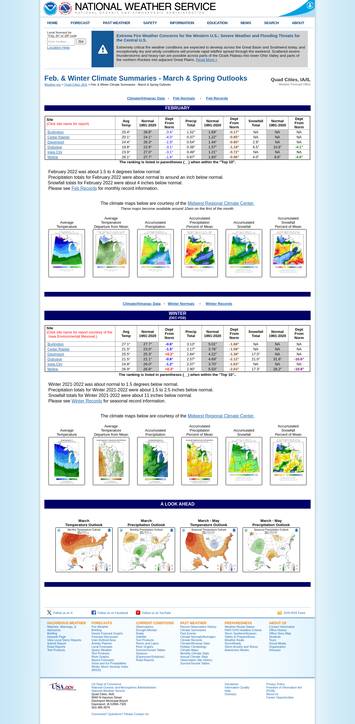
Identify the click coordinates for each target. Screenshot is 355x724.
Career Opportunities (280, 697)
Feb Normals (184, 98)
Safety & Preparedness (240, 636)
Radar (140, 633)
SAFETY (150, 23)
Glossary (275, 650)
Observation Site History (196, 660)
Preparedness (238, 623)
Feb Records (217, 98)
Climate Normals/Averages (197, 636)
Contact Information (282, 626)
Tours (272, 640)
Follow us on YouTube (153, 613)
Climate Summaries (193, 630)
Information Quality (237, 687)
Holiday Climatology (193, 646)
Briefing (52, 633)
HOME (52, 23)
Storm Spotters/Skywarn (241, 633)
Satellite (141, 636)
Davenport (55, 142)
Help (228, 690)
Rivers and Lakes (147, 643)
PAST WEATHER (116, 23)
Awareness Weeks (237, 650)
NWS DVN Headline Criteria (243, 630)
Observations (144, 626)
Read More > (206, 60)
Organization (277, 646)
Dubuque (54, 147)
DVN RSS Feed (291, 613)
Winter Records (219, 304)
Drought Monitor (146, 630)
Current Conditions (155, 623)
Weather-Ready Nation (240, 626)
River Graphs (100, 656)
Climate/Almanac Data (146, 98)
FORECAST (80, 23)
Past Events (188, 633)
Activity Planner (102, 643)
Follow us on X (60, 613)
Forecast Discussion (105, 636)
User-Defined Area (104, 640)
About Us (277, 623)
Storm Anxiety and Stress (241, 646)
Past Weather (193, 623)
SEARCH (271, 23)
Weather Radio (234, 640)
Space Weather (102, 650)
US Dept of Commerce (106, 684)
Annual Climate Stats (194, 656)
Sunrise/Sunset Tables (150, 650)
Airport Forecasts (103, 660)
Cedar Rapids (58, 137)
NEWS (245, 23)
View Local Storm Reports (64, 640)
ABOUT (298, 23)
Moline (52, 157)
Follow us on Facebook (110, 613)
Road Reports (56, 646)
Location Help (58, 47)
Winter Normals (181, 304)
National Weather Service (108, 690)
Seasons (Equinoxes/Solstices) (150, 655)
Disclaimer (232, 684)
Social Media (277, 643)
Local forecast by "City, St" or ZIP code (62, 34)
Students (275, 636)
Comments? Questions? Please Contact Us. (120, 714)
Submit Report (56, 643)
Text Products (56, 650)
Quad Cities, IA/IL (75, 84)
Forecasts (102, 623)
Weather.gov (52, 84)
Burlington (55, 132)
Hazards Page (56, 636)
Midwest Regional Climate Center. (220, 203)
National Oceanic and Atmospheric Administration (124, 687)
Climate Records (191, 640)
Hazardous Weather (66, 623)
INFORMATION (182, 23)
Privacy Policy (275, 684)
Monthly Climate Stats (194, 653)
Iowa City (54, 152)
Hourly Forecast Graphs (107, 633)
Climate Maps (189, 650)
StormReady (233, 643)
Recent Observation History (198, 626)
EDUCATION (217, 23)
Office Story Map (280, 633)
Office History (278, 630)
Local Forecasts (102, 646)
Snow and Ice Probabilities (109, 663)
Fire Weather (100, 626)
